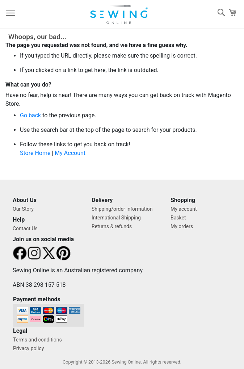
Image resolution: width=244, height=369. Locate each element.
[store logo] (120, 15)
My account (184, 209)
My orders (182, 226)
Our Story (23, 209)
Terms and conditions (37, 340)
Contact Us (25, 228)
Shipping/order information (122, 209)
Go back (30, 115)
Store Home (35, 153)
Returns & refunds (112, 226)
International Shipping (116, 218)
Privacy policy (28, 348)
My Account (70, 153)
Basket (178, 218)
